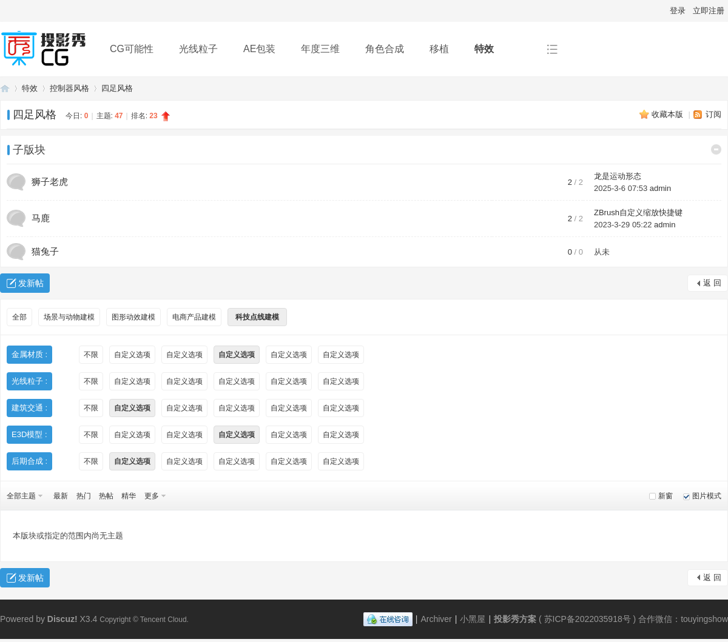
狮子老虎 (50, 181)
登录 (678, 10)
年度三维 (320, 49)
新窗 (665, 496)
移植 (439, 49)
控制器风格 (69, 88)
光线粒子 (198, 49)
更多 (151, 496)
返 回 (712, 282)
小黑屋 (472, 619)
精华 (128, 496)
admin (660, 188)
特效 (484, 49)
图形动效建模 (133, 317)
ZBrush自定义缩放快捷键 (638, 212)
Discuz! (62, 619)
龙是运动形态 (617, 176)
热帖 (106, 496)
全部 (19, 317)
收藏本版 (669, 114)
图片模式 (706, 496)
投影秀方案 (5, 88)
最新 (60, 496)
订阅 (713, 114)
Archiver (435, 619)
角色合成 (384, 49)
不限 (91, 354)
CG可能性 (131, 49)
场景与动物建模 (69, 317)
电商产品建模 (194, 317)
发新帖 (31, 283)
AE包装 (259, 49)
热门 (83, 496)
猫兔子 (45, 251)
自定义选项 (132, 354)
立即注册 (708, 10)
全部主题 (21, 496)
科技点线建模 (257, 317)
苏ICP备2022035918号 (587, 619)
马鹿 (41, 218)
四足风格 (117, 88)
